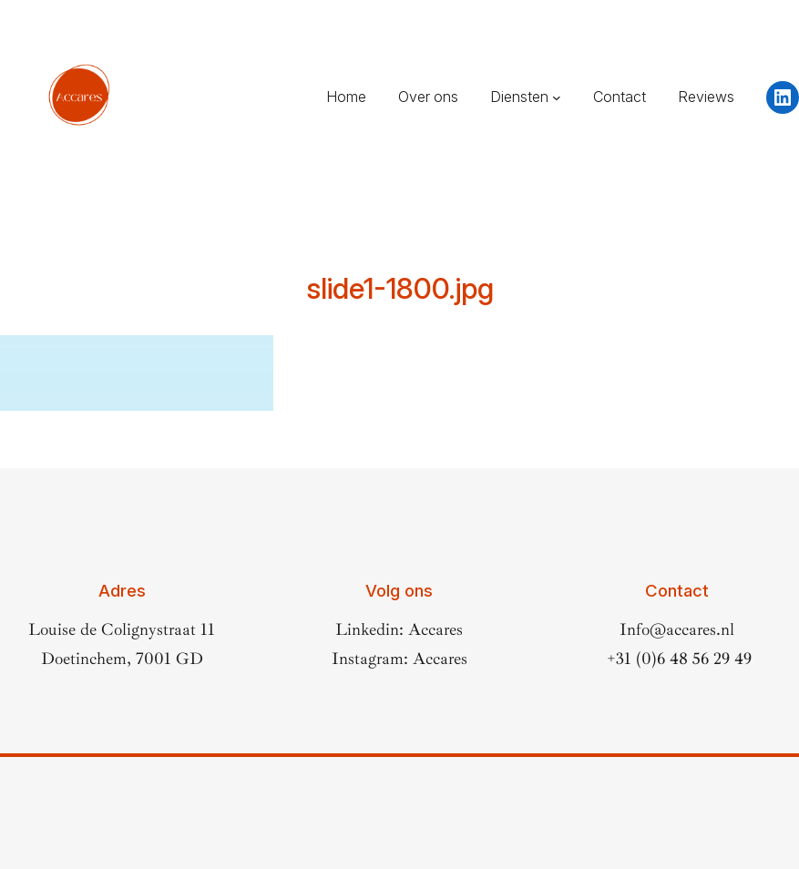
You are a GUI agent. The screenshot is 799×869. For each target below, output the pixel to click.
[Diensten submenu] (556, 97)
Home (346, 96)
